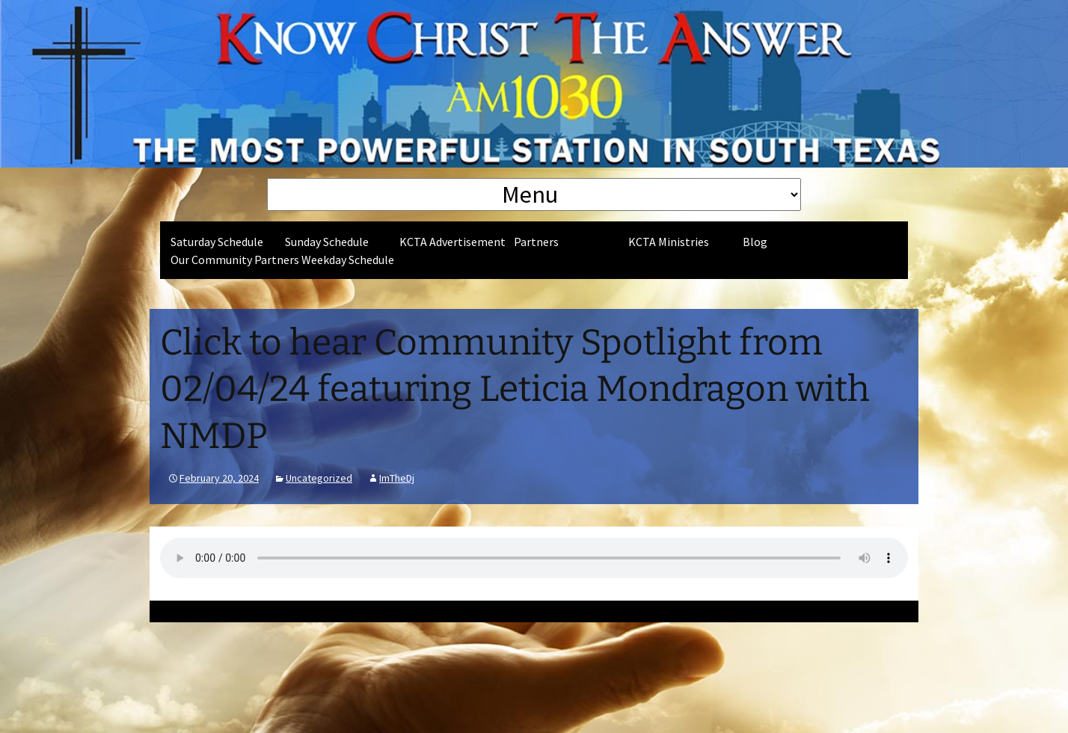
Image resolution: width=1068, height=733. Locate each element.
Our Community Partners (235, 259)
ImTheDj (396, 478)
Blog (755, 241)
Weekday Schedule (347, 259)
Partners (536, 241)
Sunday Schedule (327, 241)
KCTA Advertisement (452, 241)
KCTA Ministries (668, 241)
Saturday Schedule (217, 241)
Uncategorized (319, 478)
